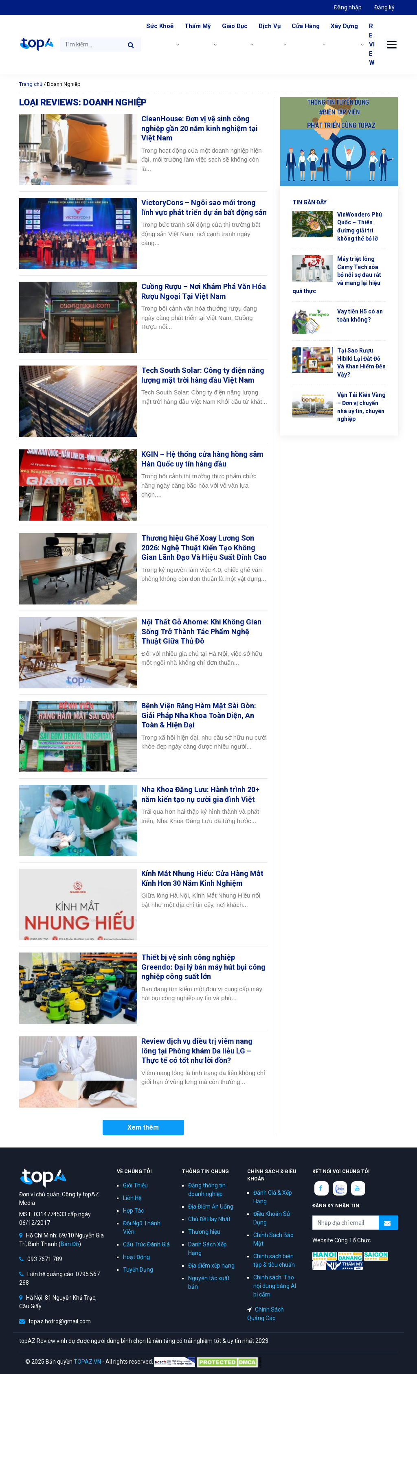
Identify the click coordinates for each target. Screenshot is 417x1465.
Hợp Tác (133, 1210)
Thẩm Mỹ (197, 26)
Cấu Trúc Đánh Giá (146, 1244)
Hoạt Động (136, 1257)
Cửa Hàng (306, 26)
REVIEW (372, 44)
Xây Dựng (344, 26)
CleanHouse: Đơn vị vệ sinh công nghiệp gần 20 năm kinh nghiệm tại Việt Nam (199, 128)
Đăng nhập (348, 7)
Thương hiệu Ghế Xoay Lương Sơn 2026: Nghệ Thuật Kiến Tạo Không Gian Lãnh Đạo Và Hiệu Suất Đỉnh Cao (204, 547)
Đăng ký (384, 7)
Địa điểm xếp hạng (211, 1265)
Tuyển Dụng (138, 1269)
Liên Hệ (132, 1198)
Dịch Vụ (270, 26)
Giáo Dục (235, 26)
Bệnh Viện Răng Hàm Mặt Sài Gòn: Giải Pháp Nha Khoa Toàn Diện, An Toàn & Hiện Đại (198, 715)
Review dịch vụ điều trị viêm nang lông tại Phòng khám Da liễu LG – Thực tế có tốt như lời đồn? (196, 1050)
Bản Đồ (70, 1244)
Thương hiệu (204, 1231)
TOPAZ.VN (87, 1361)
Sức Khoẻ (159, 26)
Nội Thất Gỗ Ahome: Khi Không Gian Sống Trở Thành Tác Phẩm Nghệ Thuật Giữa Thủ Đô (201, 631)
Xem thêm (143, 1127)
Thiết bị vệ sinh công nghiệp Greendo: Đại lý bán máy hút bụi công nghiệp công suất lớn (203, 967)
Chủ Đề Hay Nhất (209, 1219)
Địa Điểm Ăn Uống (210, 1206)
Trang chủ (30, 84)
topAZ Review (36, 44)
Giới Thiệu (135, 1185)
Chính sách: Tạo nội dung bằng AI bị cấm (274, 1286)
